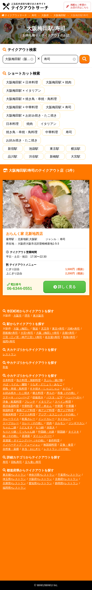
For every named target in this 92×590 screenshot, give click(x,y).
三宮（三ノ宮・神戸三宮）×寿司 (22, 337)
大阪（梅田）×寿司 (47, 332)
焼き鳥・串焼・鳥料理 (21, 132)
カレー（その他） (32, 423)
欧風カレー (28, 419)
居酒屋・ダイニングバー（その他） (24, 440)
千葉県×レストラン (69, 474)
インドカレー (46, 419)
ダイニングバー (42, 436)
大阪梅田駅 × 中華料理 (22, 107)
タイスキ (73, 431)
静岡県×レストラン (66, 483)
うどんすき (26, 427)
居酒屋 (26, 436)
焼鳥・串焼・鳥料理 (15, 388)
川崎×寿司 (73, 328)
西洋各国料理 (11, 406)
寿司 (34, 15)
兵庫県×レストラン (14, 483)
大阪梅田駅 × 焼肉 (58, 82)
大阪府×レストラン (40, 479)
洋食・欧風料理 (12, 401)
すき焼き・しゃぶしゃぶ (44, 388)
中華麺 (70, 406)
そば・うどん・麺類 (15, 384)
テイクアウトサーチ (16, 15)
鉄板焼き (38, 397)
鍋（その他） (11, 436)
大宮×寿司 (27, 332)
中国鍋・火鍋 (46, 431)
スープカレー (11, 423)
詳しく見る (64, 287)
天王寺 (45, 328)
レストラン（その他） (57, 449)
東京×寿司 (58, 328)
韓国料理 (8, 410)
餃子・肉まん (44, 406)
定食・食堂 (66, 444)
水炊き (51, 427)
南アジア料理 (46, 410)
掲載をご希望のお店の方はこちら (77, 6)
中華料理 (51, 132)
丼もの (50, 393)
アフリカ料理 (27, 414)
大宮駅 (75, 156)
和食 (5, 367)
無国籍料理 (50, 444)
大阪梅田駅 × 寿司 (58, 107)
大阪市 (17, 315)
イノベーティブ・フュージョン (21, 444)
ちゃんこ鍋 (9, 427)
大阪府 (45, 15)
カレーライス (11, 419)
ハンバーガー (74, 397)
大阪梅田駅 (59, 15)
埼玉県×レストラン (14, 479)
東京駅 (54, 148)
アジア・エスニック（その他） (57, 414)
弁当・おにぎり (31, 449)
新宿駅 (12, 148)
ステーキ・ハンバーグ (16, 397)
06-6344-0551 (19, 288)
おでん (67, 388)
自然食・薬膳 (11, 449)
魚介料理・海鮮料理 (28, 380)
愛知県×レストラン (40, 483)
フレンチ (29, 401)
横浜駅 (75, 148)
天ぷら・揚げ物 (53, 380)
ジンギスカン (76, 423)
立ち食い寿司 (33, 462)
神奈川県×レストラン (42, 474)
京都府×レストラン (66, 479)
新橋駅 (54, 156)
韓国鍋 (61, 431)
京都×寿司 (68, 332)
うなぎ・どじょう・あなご (46, 384)
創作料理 (54, 440)
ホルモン (60, 423)
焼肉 (29, 124)
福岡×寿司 (9, 341)
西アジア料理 (65, 410)
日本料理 (12, 124)
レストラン (9, 354)
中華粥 (59, 406)
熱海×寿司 (69, 337)
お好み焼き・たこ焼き (21, 140)
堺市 (27, 315)
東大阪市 (38, 315)
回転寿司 (16, 462)
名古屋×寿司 (52, 337)
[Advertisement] (46, 537)
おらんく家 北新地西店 (24, 234)
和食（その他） (66, 393)
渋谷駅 (33, 156)
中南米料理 (9, 414)
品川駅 (12, 156)
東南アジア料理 (25, 410)
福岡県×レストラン (14, 487)
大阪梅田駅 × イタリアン (23, 90)
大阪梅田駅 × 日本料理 (22, 82)
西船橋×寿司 (10, 332)
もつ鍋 (40, 427)
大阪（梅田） (21, 328)
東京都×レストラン (14, 474)
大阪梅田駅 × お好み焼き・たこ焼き (31, 115)
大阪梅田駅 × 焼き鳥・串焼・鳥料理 (31, 99)
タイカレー (64, 419)
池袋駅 (33, 148)
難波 (35, 328)
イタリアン (48, 124)
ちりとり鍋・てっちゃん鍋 (19, 431)
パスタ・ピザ (54, 397)
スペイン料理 (63, 401)
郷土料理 (38, 393)
